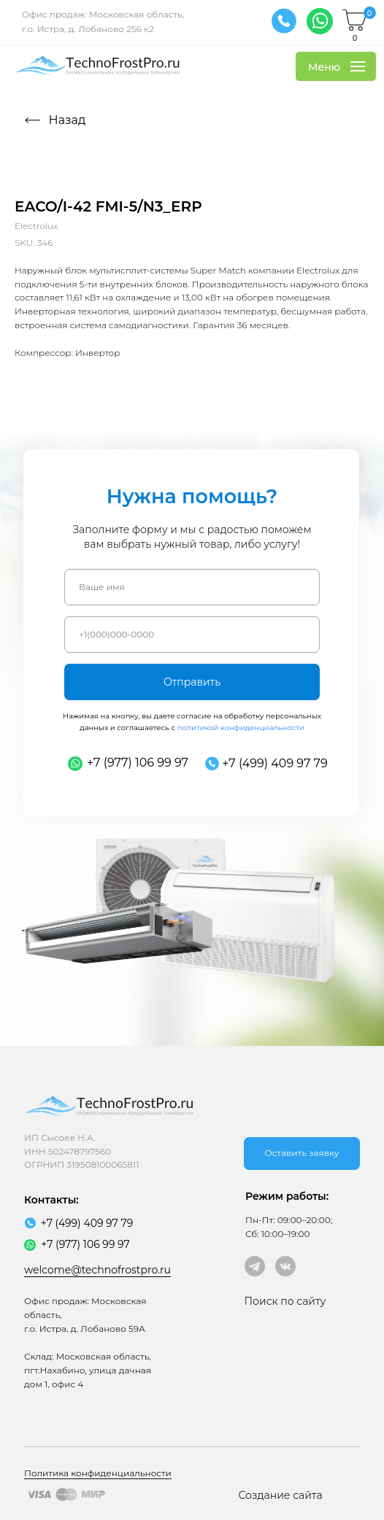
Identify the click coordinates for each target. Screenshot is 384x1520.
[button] (302, 1153)
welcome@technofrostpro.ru (97, 1269)
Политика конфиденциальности (98, 1472)
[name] (192, 587)
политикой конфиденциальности (240, 727)
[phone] (192, 634)
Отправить (192, 682)
